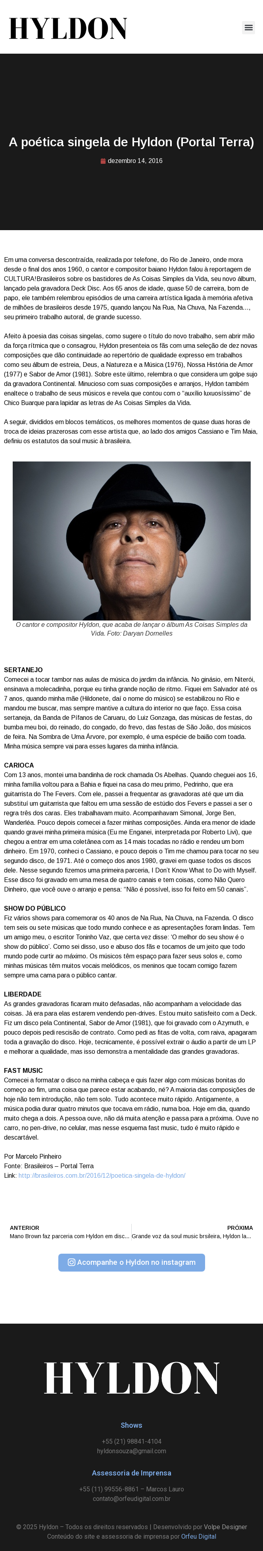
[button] (248, 27)
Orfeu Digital (198, 1536)
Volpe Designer (225, 1527)
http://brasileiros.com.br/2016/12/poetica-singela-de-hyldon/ (102, 1175)
